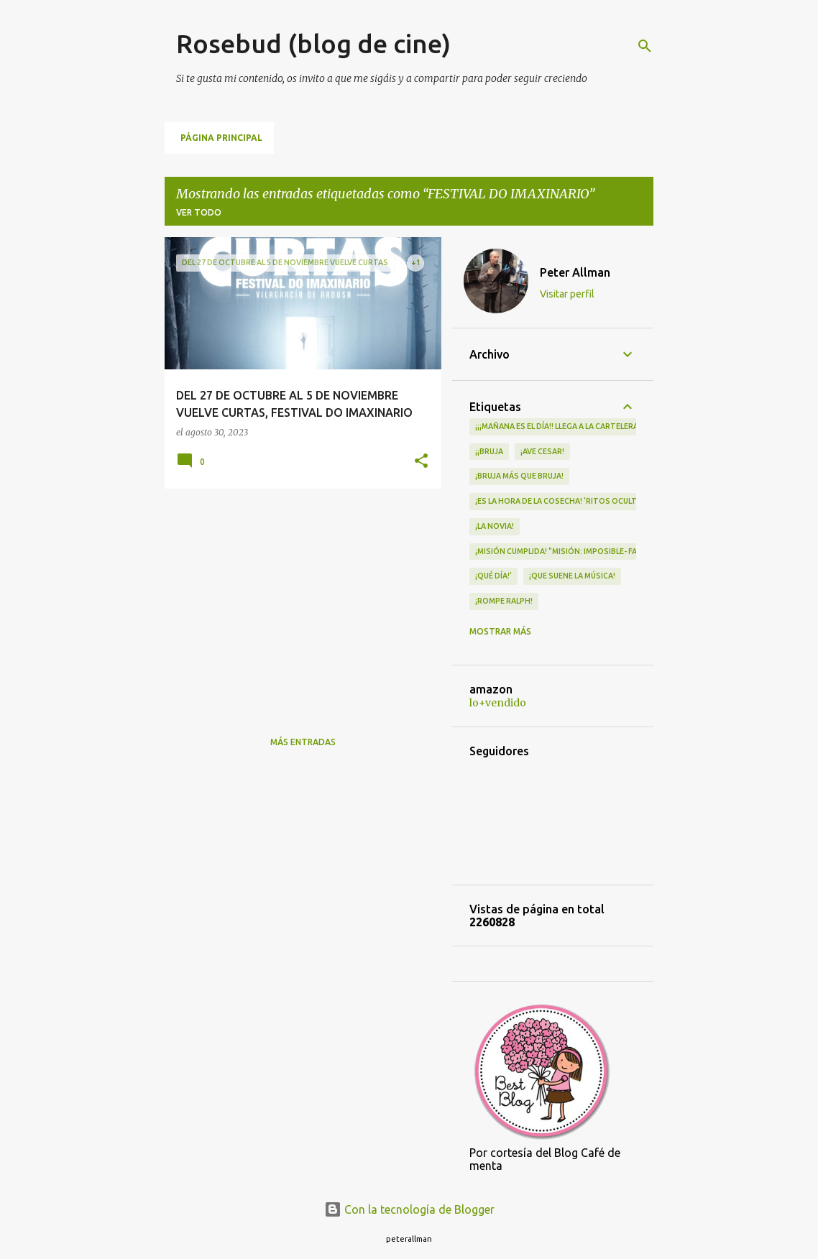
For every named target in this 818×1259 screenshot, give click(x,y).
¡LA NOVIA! (494, 526)
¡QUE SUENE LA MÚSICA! (572, 575)
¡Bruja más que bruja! (519, 475)
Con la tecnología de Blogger (409, 1209)
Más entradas (303, 742)
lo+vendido (497, 702)
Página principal (221, 137)
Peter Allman (575, 272)
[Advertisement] (298, 600)
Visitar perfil (567, 294)
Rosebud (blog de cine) (313, 43)
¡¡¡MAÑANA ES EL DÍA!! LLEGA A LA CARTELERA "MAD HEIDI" (580, 426)
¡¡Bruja (489, 451)
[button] (421, 461)
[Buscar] (644, 46)
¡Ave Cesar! (542, 451)
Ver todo (198, 212)
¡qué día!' (493, 575)
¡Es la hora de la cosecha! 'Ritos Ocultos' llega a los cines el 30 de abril (624, 501)
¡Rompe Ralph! (504, 600)
